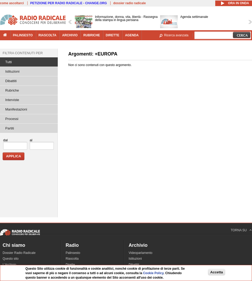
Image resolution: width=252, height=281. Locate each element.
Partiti (9, 128)
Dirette (70, 265)
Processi (11, 119)
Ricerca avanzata (176, 35)
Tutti (8, 62)
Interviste (12, 100)
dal (5, 140)
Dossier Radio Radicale (19, 253)
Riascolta (72, 258)
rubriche (91, 35)
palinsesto (23, 35)
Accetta (216, 272)
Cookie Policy (153, 273)
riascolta (47, 35)
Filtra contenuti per (23, 53)
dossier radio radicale (129, 3)
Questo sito (11, 258)
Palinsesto (73, 253)
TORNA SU (239, 230)
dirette (112, 35)
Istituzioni (12, 71)
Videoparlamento (141, 253)
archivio (70, 35)
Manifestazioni (16, 109)
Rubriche (12, 90)
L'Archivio (9, 265)
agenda (132, 35)
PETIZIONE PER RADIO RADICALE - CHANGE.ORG (68, 3)
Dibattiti (11, 81)
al (31, 140)
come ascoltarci (12, 3)
